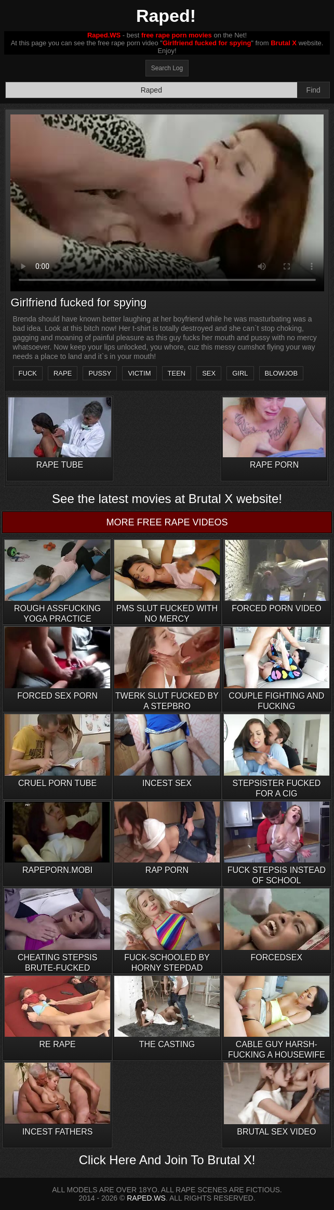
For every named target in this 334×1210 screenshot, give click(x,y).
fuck (28, 373)
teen (177, 373)
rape (63, 373)
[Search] (151, 90)
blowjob (281, 373)
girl (240, 373)
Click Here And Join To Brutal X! (167, 1160)
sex (209, 373)
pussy (99, 373)
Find (313, 90)
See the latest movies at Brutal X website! (167, 499)
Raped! (166, 15)
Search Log (167, 68)
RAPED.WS (146, 1198)
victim (139, 373)
